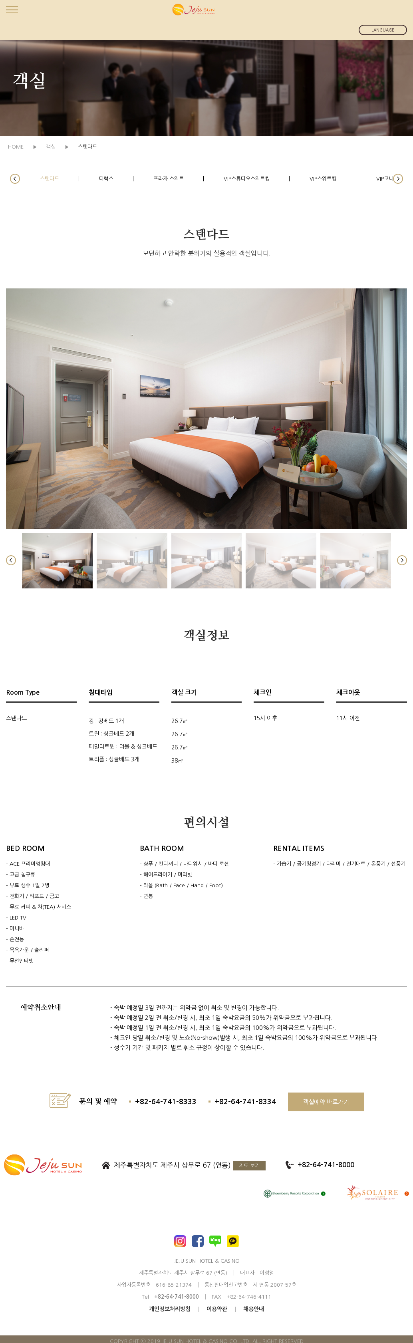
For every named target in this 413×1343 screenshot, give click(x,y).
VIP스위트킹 (323, 178)
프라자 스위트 (168, 178)
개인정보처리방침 (170, 1309)
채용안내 (253, 1309)
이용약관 (216, 1309)
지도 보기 (249, 1165)
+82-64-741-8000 (326, 1165)
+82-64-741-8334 (245, 1101)
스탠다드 (49, 178)
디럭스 (106, 178)
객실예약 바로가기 (326, 1102)
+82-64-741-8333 (166, 1101)
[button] (15, 179)
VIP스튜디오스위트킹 (247, 178)
